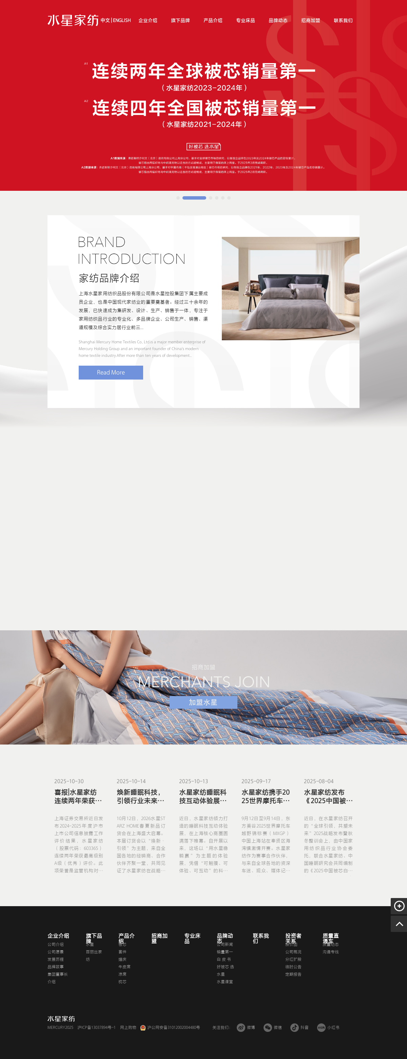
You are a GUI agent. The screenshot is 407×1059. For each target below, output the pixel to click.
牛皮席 (124, 966)
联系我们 (343, 20)
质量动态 (331, 944)
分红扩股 (293, 959)
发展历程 (55, 959)
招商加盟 (310, 20)
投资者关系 (293, 938)
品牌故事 (55, 966)
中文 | (106, 20)
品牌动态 (278, 20)
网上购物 (128, 1027)
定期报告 (293, 974)
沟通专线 (331, 952)
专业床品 (245, 20)
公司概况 (293, 952)
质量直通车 (331, 938)
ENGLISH (121, 20)
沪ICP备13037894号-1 (96, 1027)
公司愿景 (55, 952)
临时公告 (293, 966)
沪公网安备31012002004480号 (173, 1027)
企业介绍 (147, 20)
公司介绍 (55, 944)
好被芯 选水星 (225, 970)
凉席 (122, 974)
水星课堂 (225, 981)
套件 (122, 952)
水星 (90, 944)
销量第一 (225, 952)
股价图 (291, 944)
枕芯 (122, 981)
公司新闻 (225, 944)
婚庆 (122, 959)
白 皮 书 (224, 959)
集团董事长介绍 (57, 978)
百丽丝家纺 (94, 956)
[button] (178, 198)
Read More (111, 372)
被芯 (122, 944)
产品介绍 (213, 20)
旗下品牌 (180, 20)
